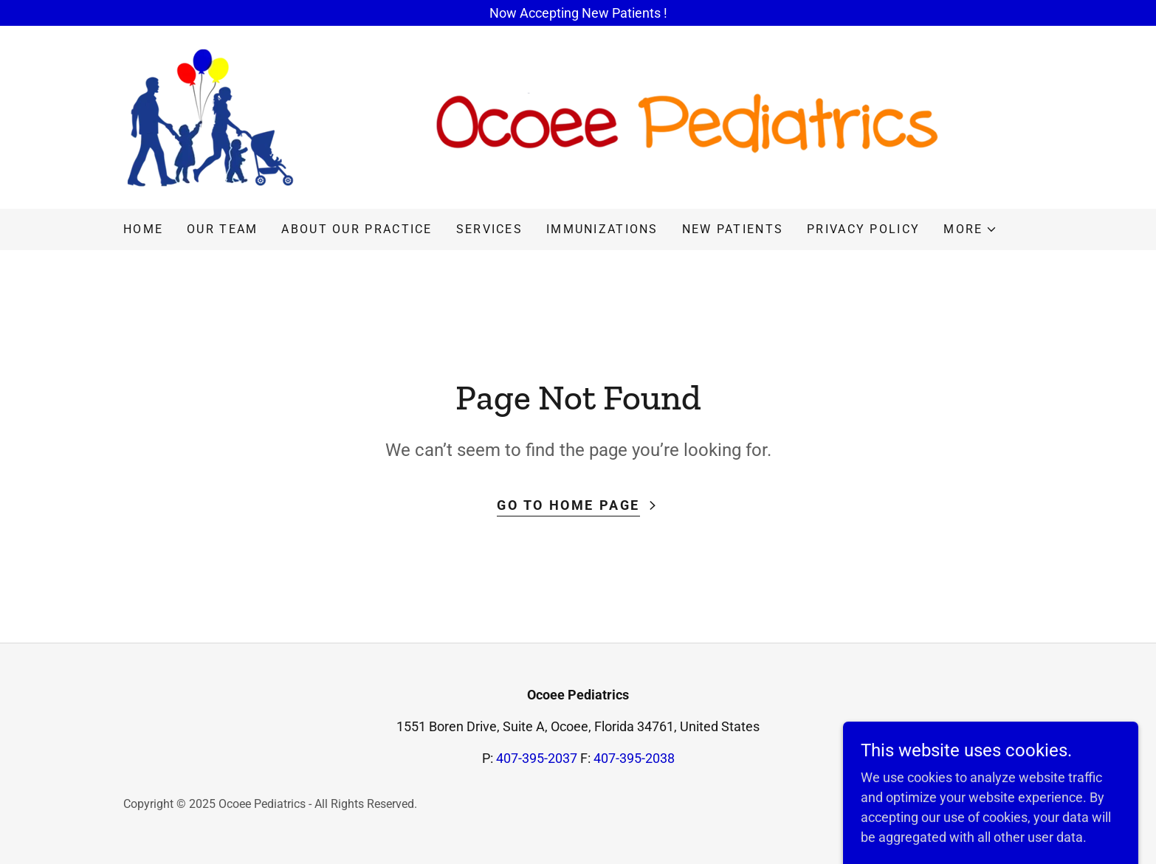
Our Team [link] (222, 229)
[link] (531, 116)
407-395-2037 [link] (536, 758)
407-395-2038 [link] (634, 758)
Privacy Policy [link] (863, 229)
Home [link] (143, 229)
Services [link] (489, 229)
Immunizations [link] (602, 229)
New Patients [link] (732, 229)
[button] (970, 229)
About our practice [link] (356, 229)
